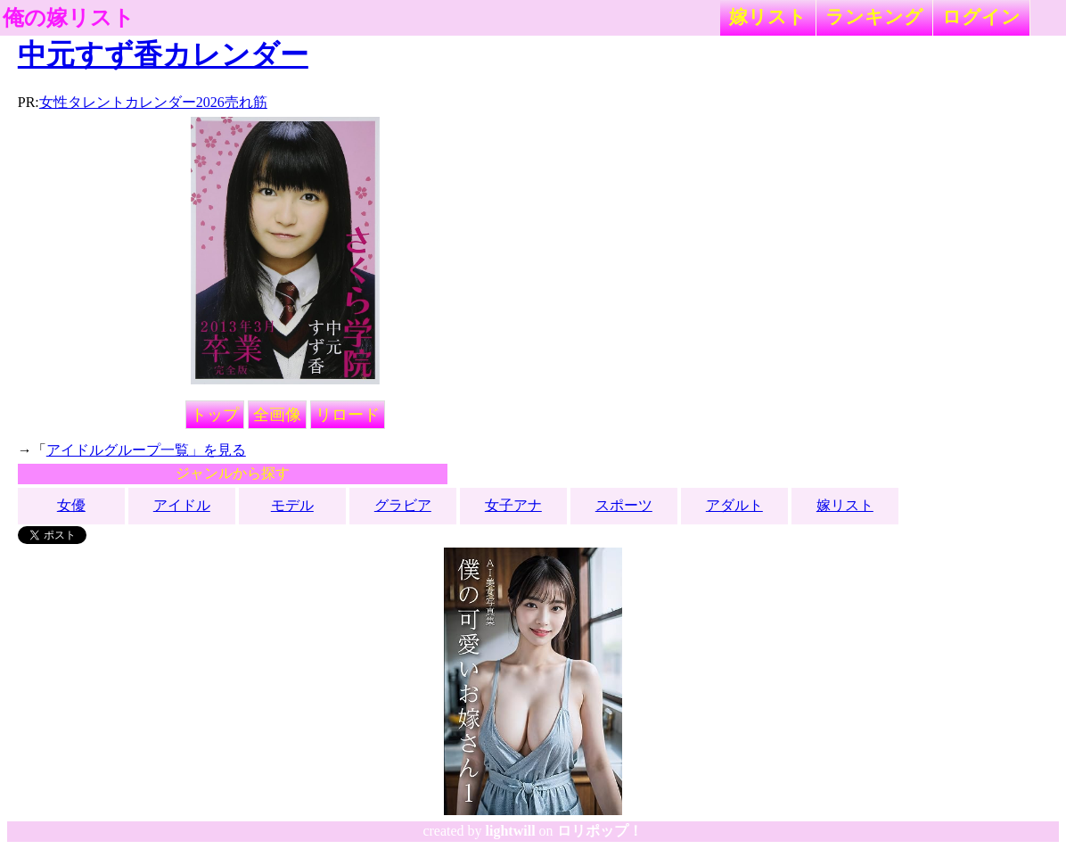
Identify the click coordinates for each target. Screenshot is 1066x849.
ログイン (981, 16)
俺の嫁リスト (69, 17)
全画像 (277, 415)
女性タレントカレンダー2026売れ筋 (153, 102)
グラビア (402, 505)
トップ (215, 415)
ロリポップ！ (600, 830)
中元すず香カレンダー (163, 54)
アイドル (181, 505)
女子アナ (513, 505)
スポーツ (623, 505)
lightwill (511, 830)
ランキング (874, 16)
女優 (71, 505)
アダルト (734, 505)
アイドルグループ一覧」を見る (146, 449)
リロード (348, 415)
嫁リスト (768, 16)
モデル (292, 505)
